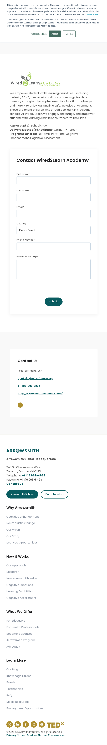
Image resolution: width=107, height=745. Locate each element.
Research (12, 572)
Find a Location (54, 494)
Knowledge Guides (18, 676)
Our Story (12, 536)
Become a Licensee (19, 634)
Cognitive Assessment (21, 598)
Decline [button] (69, 34)
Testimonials (14, 689)
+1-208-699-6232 (29, 386)
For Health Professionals (22, 627)
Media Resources (17, 702)
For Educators (15, 621)
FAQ (9, 695)
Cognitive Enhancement (22, 517)
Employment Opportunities (24, 708)
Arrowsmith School (22, 494)
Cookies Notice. (92, 14)
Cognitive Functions (19, 585)
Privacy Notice (16, 735)
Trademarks (56, 735)
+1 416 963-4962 (33, 475)
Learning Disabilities (19, 591)
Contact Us (14, 484)
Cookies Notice (37, 735)
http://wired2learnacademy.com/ (40, 393)
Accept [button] (55, 34)
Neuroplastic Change (20, 523)
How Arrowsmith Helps (21, 578)
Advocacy (13, 647)
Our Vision (13, 530)
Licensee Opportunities (22, 543)
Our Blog (12, 669)
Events (11, 682)
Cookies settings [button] (39, 34)
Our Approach (16, 565)
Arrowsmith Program (20, 640)
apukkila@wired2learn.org (35, 378)
